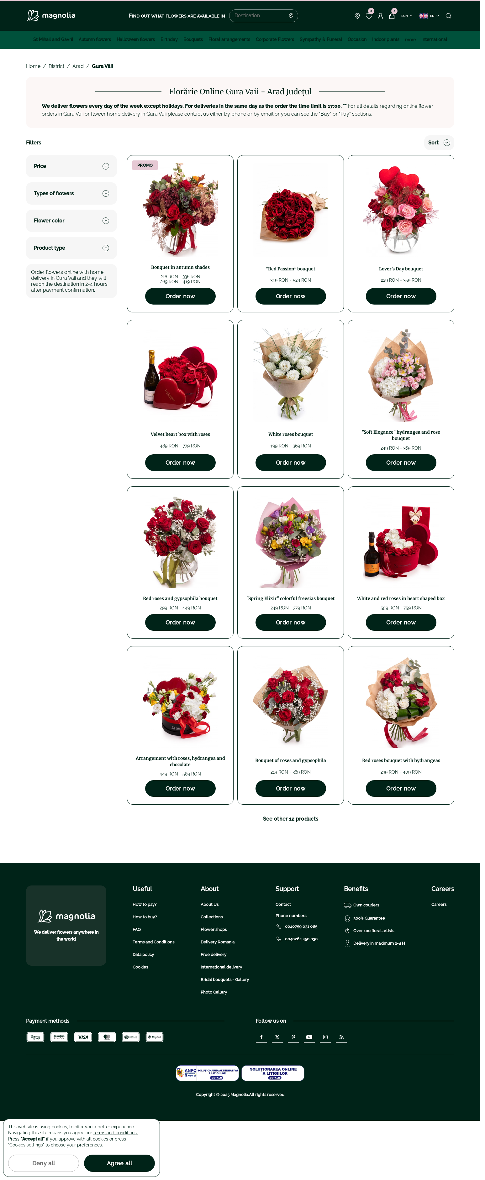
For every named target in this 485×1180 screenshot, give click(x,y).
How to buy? (145, 976)
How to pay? (144, 963)
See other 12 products (291, 819)
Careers (438, 963)
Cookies (140, 1026)
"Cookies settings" (26, 1144)
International (434, 39)
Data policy (143, 1013)
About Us (210, 963)
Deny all (43, 1163)
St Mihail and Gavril (53, 39)
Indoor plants (385, 39)
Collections (212, 976)
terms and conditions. (115, 1132)
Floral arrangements (229, 39)
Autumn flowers (95, 39)
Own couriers (361, 964)
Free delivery (213, 1013)
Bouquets (193, 39)
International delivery (221, 1026)
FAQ (137, 988)
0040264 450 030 (297, 998)
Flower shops (214, 988)
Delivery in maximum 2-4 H (374, 1002)
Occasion (357, 39)
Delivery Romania (218, 1001)
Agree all (119, 1163)
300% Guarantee (364, 977)
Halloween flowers (136, 39)
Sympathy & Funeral (321, 39)
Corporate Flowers (275, 39)
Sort (439, 142)
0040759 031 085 (296, 985)
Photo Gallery (214, 1051)
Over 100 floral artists (369, 990)
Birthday (169, 39)
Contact (283, 963)
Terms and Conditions (153, 1001)
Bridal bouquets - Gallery (225, 1038)
